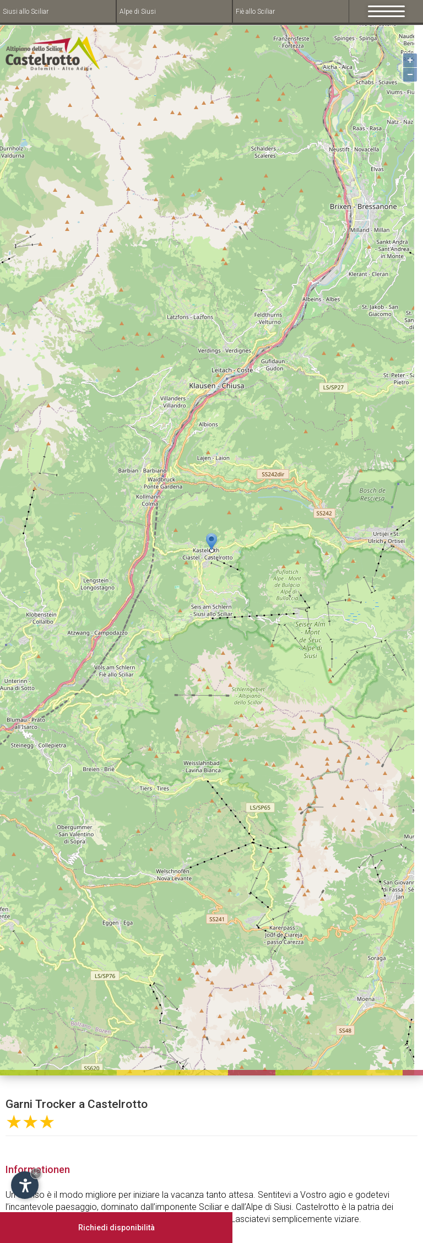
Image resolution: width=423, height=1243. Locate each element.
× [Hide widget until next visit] (36, 1173)
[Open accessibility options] (25, 1185)
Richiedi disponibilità (116, 1227)
